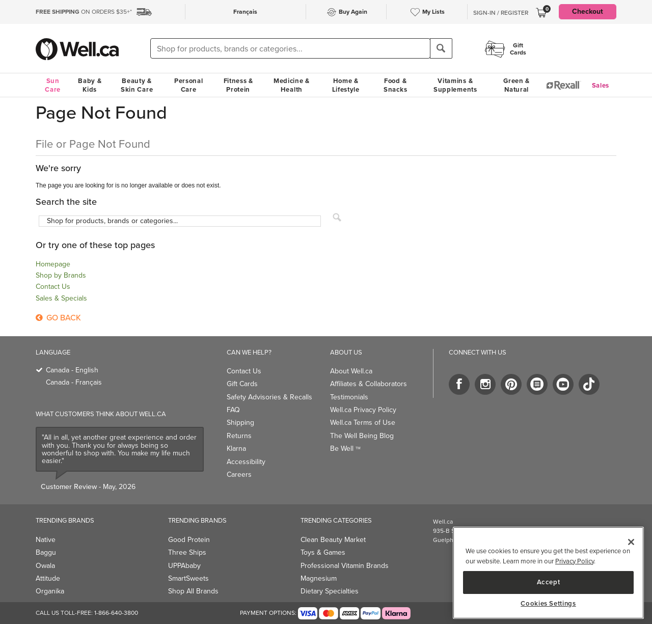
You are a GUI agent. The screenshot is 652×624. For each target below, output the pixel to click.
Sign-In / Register (500, 13)
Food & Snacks (395, 85)
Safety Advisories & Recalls (269, 397)
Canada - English (72, 370)
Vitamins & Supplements (455, 85)
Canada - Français (74, 382)
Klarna (236, 448)
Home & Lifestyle (346, 85)
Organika (50, 591)
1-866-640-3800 (116, 612)
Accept (548, 582)
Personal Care (188, 85)
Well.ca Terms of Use (362, 422)
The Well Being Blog (362, 435)
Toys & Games (323, 552)
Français (245, 11)
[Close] (631, 542)
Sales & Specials (61, 298)
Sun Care (53, 85)
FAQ (233, 409)
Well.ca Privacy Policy (363, 409)
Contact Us (53, 286)
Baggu (46, 552)
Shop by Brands (61, 275)
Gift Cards (242, 383)
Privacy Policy (574, 561)
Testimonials (349, 397)
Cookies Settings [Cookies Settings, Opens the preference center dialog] (548, 603)
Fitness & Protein (238, 85)
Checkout (587, 11)
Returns (239, 435)
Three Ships (187, 552)
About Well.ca (351, 371)
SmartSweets (188, 578)
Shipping (240, 422)
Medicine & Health (292, 85)
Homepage (53, 264)
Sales (601, 85)
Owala (45, 565)
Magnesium (319, 578)
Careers (239, 474)
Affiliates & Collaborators (368, 383)
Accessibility (246, 461)
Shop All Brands (193, 591)
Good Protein (189, 539)
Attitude (48, 578)
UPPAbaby (184, 565)
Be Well (345, 448)
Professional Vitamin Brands (345, 565)
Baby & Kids (89, 85)
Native (46, 539)
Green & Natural (516, 85)
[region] (548, 573)
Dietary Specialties (330, 591)
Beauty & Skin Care (137, 85)
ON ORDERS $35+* (84, 11)
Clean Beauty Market (333, 539)
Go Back (58, 317)
